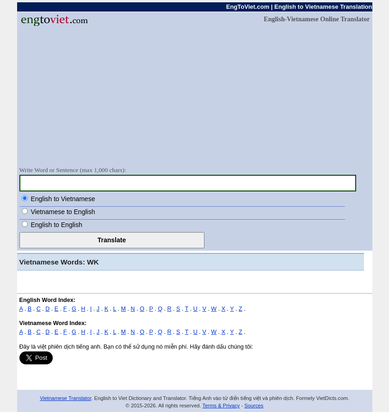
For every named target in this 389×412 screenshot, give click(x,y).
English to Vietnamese (63, 199)
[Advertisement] (194, 95)
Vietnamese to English (63, 211)
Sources (253, 405)
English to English (56, 224)
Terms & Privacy (221, 405)
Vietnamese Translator (65, 398)
